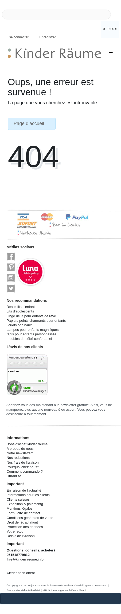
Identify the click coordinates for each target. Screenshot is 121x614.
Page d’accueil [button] (32, 123)
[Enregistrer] (44, 33)
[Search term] (56, 14)
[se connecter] (17, 34)
